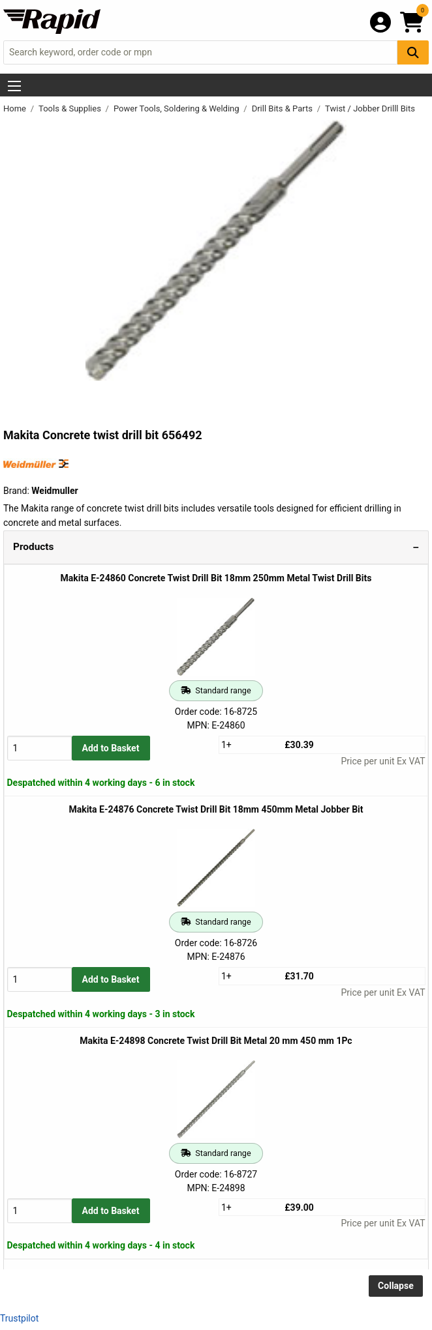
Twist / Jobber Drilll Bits (370, 108)
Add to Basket (111, 748)
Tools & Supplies (71, 108)
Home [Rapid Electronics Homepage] (15, 108)
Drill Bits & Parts (283, 108)
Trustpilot (19, 1318)
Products (33, 547)
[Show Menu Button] (14, 86)
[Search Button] (413, 52)
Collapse (396, 1285)
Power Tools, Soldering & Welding (177, 108)
